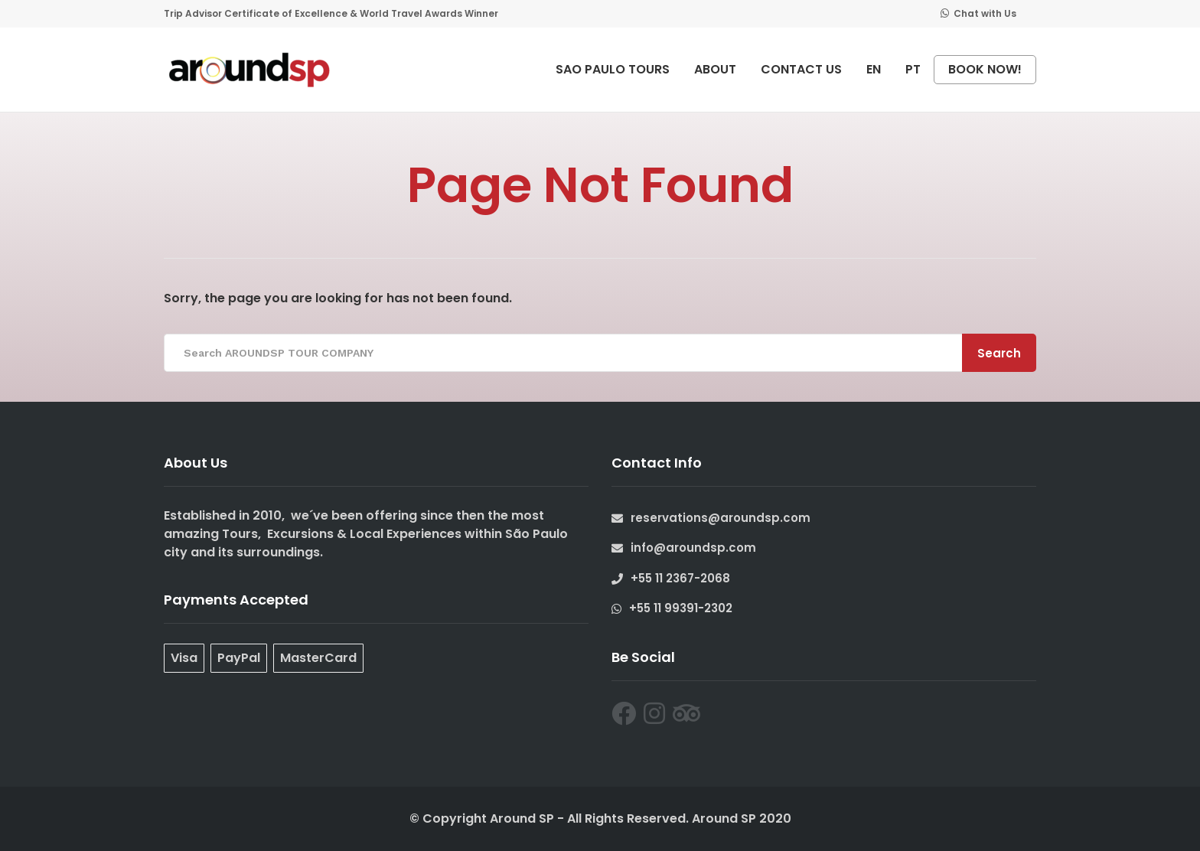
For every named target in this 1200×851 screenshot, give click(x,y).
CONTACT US (801, 69)
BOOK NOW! (985, 69)
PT (913, 69)
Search (999, 353)
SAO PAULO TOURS (613, 69)
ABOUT (715, 69)
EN (873, 69)
